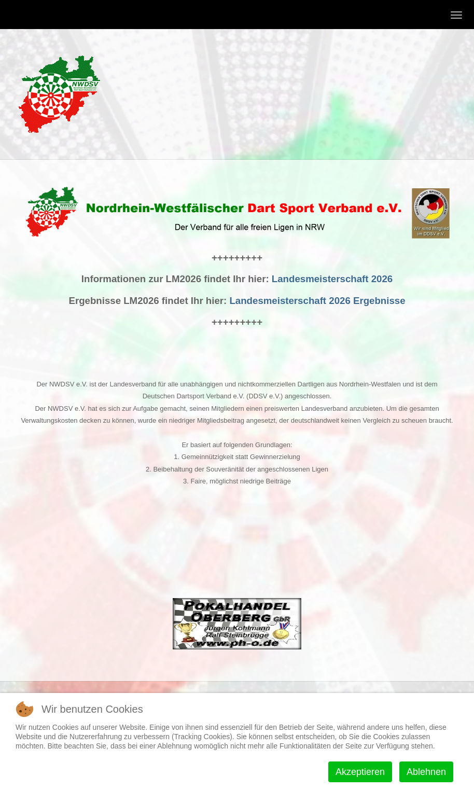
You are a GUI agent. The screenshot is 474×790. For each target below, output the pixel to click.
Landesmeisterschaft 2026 (332, 278)
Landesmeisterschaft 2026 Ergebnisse (317, 300)
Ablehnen (426, 772)
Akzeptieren (360, 772)
